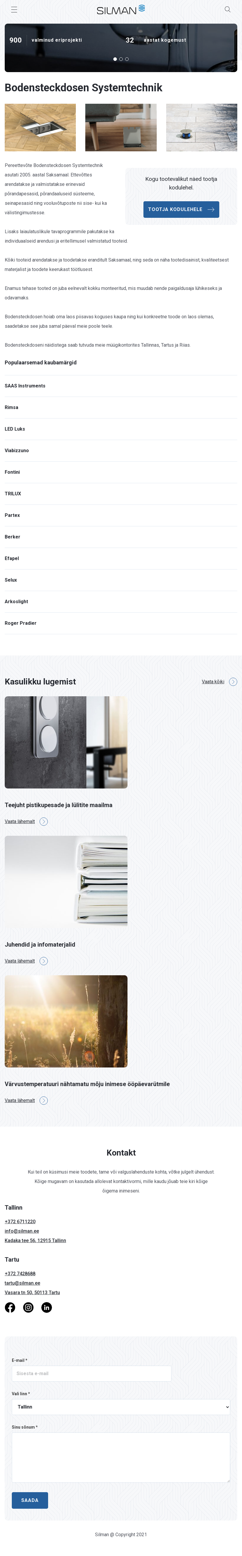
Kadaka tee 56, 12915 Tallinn (35, 1240)
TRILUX (13, 494)
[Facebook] (10, 1307)
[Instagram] (28, 1307)
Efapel (12, 558)
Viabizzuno (17, 450)
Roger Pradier (21, 623)
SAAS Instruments (25, 386)
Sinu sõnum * (25, 1427)
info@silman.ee (22, 1231)
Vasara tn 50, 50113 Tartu (32, 1292)
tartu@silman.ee (22, 1283)
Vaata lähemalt (26, 821)
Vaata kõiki (219, 682)
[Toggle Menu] (14, 9)
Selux (11, 580)
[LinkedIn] (46, 1307)
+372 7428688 (20, 1273)
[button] (115, 59)
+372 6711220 (20, 1221)
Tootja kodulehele (181, 209)
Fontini (12, 472)
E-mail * (19, 1360)
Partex (12, 515)
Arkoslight (16, 601)
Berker (12, 537)
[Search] (227, 9)
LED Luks (15, 429)
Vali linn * (21, 1393)
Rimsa (11, 407)
